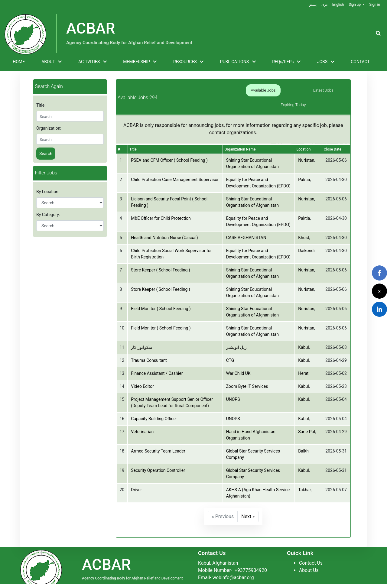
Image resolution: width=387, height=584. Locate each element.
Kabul (303, 333)
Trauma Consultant (149, 346)
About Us (309, 556)
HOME (19, 61)
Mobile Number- (233, 556)
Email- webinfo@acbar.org (226, 563)
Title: (41, 105)
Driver (136, 475)
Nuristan (306, 146)
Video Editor (142, 372)
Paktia (304, 165)
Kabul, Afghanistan (218, 548)
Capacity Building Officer (154, 404)
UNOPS (233, 385)
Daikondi (306, 236)
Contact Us (311, 548)
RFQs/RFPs (286, 62)
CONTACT (360, 61)
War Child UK (238, 359)
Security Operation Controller (158, 456)
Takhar (304, 475)
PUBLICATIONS (238, 62)
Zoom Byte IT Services (247, 372)
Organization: (48, 128)
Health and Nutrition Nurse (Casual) (164, 223)
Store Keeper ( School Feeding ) (160, 255)
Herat (303, 359)
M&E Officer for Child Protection (160, 204)
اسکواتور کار (142, 333)
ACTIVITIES (92, 62)
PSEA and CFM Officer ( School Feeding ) (169, 146)
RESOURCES (188, 62)
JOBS (325, 62)
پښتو (312, 4)
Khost (303, 223)
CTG (230, 346)
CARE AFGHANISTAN (246, 223)
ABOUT (51, 62)
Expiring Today (333, 90)
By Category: (48, 214)
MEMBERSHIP (140, 62)
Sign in (374, 4)
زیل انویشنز (236, 333)
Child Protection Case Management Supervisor (175, 165)
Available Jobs (253, 90)
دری (324, 4)
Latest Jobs (293, 90)
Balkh (303, 436)
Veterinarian (142, 417)
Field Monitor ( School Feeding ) (160, 294)
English (338, 4)
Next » (248, 502)
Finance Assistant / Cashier (157, 359)
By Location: (47, 191)
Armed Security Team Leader (158, 436)
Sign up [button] (355, 4)
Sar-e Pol (306, 417)
